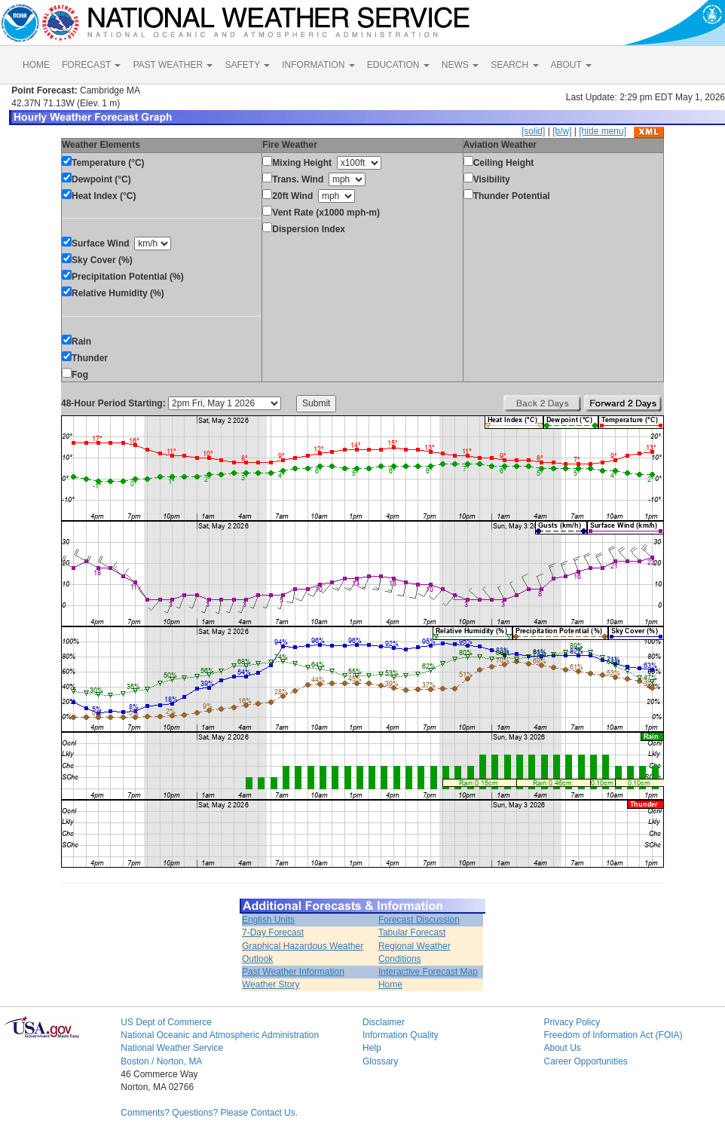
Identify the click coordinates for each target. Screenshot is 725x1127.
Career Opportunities (585, 1061)
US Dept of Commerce (166, 1022)
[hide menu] (602, 131)
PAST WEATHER (173, 65)
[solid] (533, 131)
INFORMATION (318, 65)
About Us (561, 1048)
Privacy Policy (571, 1022)
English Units (268, 919)
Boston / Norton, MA (161, 1061)
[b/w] (561, 131)
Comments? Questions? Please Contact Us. (209, 1112)
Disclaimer (383, 1022)
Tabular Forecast (411, 932)
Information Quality (400, 1035)
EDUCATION (398, 65)
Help (371, 1048)
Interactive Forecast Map (428, 971)
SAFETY (247, 65)
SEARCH (514, 65)
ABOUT (571, 65)
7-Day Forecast (273, 932)
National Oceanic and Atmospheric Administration (220, 1035)
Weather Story (270, 984)
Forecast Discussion (419, 919)
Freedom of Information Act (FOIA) (612, 1035)
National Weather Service (172, 1048)
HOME (36, 65)
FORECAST (91, 65)
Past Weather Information (293, 971)
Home (390, 984)
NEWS (460, 65)
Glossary (380, 1061)
